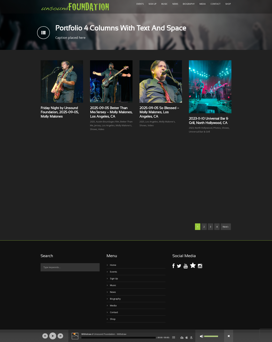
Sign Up (152, 3)
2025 (92, 121)
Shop (228, 3)
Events (140, 3)
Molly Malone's (123, 125)
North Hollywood (203, 127)
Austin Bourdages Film (107, 121)
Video (101, 129)
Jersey (97, 125)
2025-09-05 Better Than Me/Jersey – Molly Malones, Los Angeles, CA (111, 112)
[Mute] (201, 336)
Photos (217, 127)
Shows (93, 129)
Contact (215, 3)
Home (113, 265)
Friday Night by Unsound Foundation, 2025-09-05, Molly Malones (60, 112)
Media (202, 3)
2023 (191, 127)
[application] (136, 336)
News (175, 3)
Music (164, 3)
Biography (189, 3)
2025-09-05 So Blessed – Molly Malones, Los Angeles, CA (159, 112)
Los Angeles (108, 125)
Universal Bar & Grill (199, 131)
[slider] (118, 338)
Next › (226, 226)
